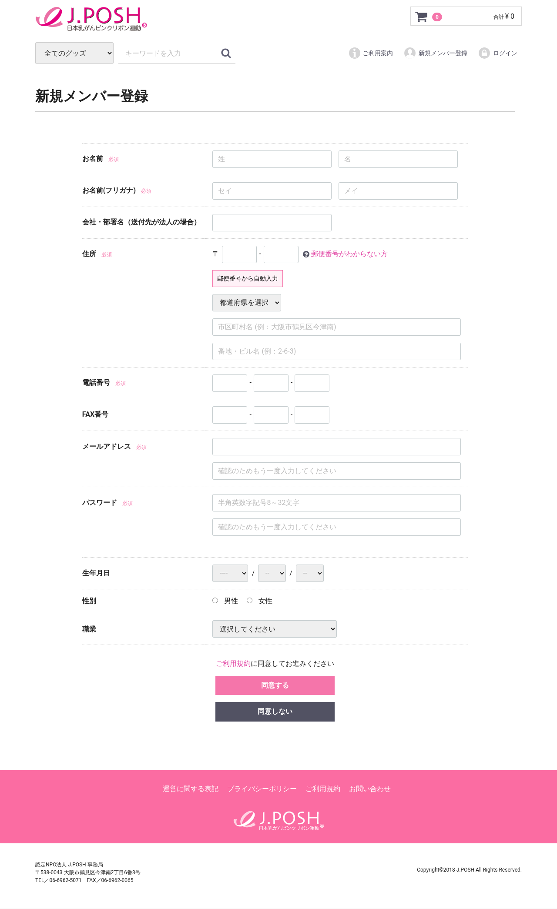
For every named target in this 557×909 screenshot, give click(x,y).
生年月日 (96, 573)
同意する (275, 685)
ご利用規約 (233, 664)
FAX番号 (95, 414)
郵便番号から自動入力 (247, 278)
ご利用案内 (371, 53)
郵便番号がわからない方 (349, 254)
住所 (89, 254)
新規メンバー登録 (435, 53)
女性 (259, 601)
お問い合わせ (370, 789)
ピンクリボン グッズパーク (144, 19)
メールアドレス (106, 447)
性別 (89, 601)
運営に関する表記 (190, 789)
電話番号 (96, 382)
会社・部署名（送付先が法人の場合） (141, 222)
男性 (225, 601)
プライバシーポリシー (262, 789)
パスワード (99, 503)
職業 (89, 629)
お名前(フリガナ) (109, 190)
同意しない (275, 712)
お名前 (92, 158)
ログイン (497, 53)
